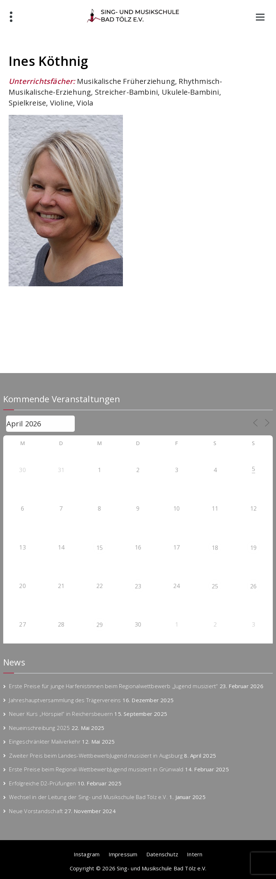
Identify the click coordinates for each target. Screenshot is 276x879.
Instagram (87, 854)
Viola (85, 103)
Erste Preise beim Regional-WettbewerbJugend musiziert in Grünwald (96, 769)
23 (138, 586)
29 (99, 625)
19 (253, 548)
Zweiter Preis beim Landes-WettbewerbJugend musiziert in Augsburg (96, 755)
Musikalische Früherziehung (126, 81)
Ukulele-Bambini (190, 92)
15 (99, 548)
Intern (194, 854)
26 (253, 586)
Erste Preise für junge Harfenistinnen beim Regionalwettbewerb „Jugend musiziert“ (113, 686)
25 (215, 586)
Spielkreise (27, 103)
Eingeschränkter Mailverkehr (44, 741)
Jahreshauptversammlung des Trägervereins (65, 700)
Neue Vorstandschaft (36, 811)
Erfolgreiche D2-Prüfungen (42, 783)
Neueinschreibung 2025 (39, 727)
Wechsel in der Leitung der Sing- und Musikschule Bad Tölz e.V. (88, 796)
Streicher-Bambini (126, 92)
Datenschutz (162, 854)
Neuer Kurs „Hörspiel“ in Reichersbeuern (61, 713)
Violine (61, 103)
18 (215, 548)
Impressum (123, 854)
